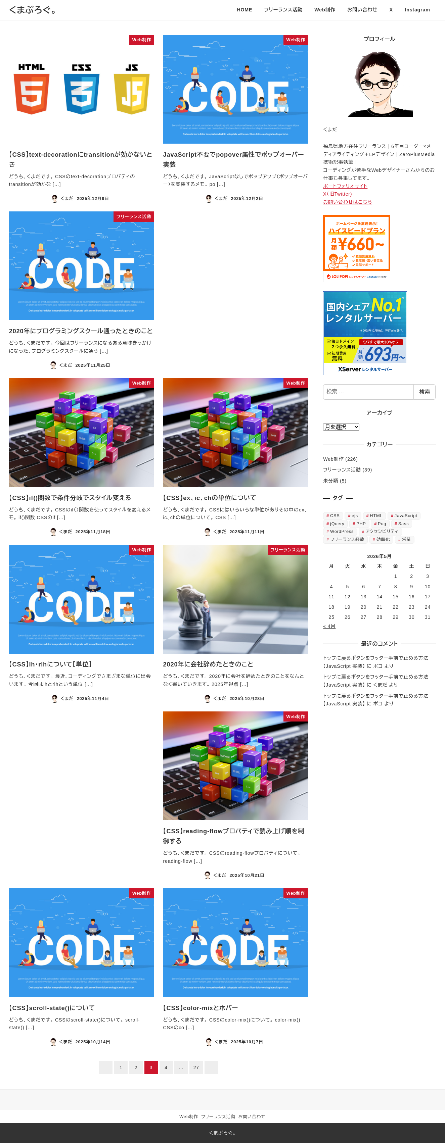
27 (196, 1067)
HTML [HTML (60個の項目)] (376, 515)
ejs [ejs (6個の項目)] (355, 515)
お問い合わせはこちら (347, 202)
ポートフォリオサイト (345, 186)
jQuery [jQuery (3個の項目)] (337, 523)
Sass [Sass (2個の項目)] (403, 523)
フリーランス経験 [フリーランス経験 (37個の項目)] (347, 539)
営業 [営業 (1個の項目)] (406, 539)
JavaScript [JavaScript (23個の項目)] (406, 515)
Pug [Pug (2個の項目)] (382, 523)
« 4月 (329, 626)
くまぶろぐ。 (33, 10)
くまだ (380, 685)
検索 (424, 392)
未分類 (330, 481)
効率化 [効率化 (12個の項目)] (383, 539)
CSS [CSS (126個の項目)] (335, 515)
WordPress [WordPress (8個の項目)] (342, 531)
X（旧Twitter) (337, 194)
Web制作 (333, 459)
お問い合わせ (252, 1116)
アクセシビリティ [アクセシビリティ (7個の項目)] (382, 531)
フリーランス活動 (342, 470)
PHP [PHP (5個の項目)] (361, 523)
